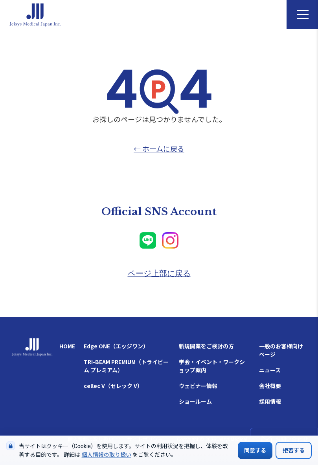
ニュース (270, 370)
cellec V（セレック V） (113, 386)
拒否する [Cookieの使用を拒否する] (294, 450)
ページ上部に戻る (159, 273)
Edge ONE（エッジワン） (116, 346)
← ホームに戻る (159, 148)
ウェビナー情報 (198, 386)
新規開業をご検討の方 (206, 346)
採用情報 (270, 401)
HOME (67, 346)
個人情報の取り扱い (106, 455)
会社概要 (270, 386)
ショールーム (195, 401)
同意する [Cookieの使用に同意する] (255, 450)
